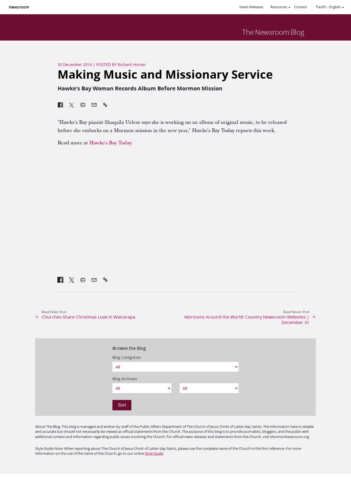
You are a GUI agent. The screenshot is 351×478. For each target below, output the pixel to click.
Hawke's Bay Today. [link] (110, 142)
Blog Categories (126, 357)
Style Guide (154, 453)
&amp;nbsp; (175, 213)
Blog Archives (124, 378)
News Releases (251, 6)
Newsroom (19, 7)
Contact (300, 6)
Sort (122, 405)
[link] (60, 279)
